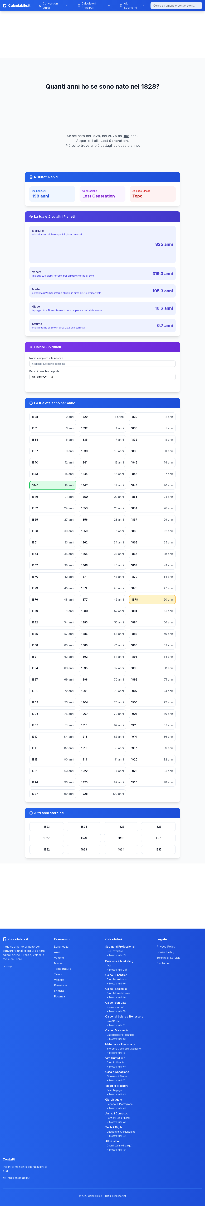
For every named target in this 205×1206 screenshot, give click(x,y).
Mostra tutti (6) (117, 1038)
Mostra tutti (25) (118, 969)
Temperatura (62, 968)
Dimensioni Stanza (117, 1076)
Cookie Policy (165, 952)
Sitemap (7, 966)
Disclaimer (163, 963)
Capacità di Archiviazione (121, 1131)
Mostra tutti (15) (117, 1025)
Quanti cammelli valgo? (120, 1145)
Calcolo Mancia (115, 1062)
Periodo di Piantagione (120, 1103)
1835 (158, 849)
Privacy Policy (166, 946)
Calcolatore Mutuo (117, 979)
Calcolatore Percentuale (120, 1034)
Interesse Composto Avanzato (124, 1048)
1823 (47, 826)
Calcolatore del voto (118, 993)
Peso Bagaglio (115, 1090)
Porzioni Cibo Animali (118, 1117)
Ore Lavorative (115, 951)
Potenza (59, 996)
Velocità (59, 980)
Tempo (58, 974)
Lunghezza (61, 946)
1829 (84, 838)
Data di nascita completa (44, 371)
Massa (58, 963)
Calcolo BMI (113, 1020)
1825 (121, 826)
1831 (158, 838)
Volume (59, 957)
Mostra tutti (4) (117, 1094)
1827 (46, 838)
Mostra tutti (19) (118, 1149)
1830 (121, 838)
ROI (109, 965)
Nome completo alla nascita (46, 358)
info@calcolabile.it (16, 1178)
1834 (121, 849)
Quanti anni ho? (115, 1007)
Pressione (60, 985)
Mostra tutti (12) (117, 1080)
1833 (84, 849)
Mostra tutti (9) (117, 983)
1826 (158, 826)
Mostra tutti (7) (117, 955)
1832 (47, 849)
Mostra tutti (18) (118, 1011)
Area (57, 952)
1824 (84, 826)
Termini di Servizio (168, 957)
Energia (59, 991)
